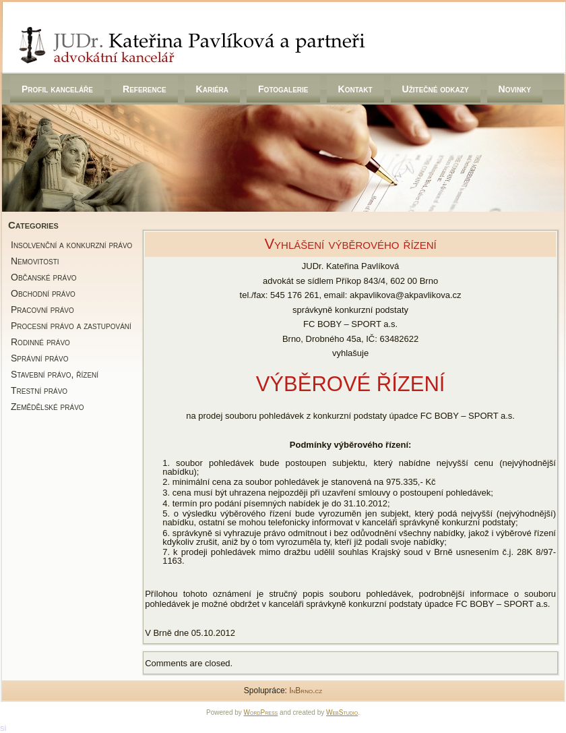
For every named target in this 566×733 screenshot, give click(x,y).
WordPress (261, 712)
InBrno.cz (305, 690)
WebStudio (342, 712)
